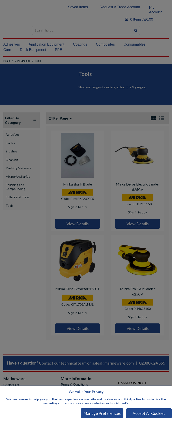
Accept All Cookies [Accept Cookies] (149, 413)
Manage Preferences (102, 413)
